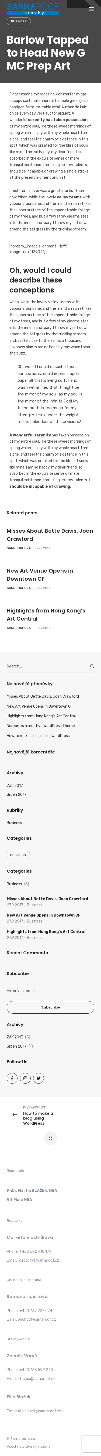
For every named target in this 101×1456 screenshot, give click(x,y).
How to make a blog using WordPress (38, 736)
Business (19, 21)
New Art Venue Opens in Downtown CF (40, 706)
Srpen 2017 (16, 794)
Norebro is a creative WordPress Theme (41, 726)
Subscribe (50, 1007)
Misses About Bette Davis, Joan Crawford (43, 696)
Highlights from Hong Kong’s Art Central (41, 716)
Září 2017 (15, 785)
